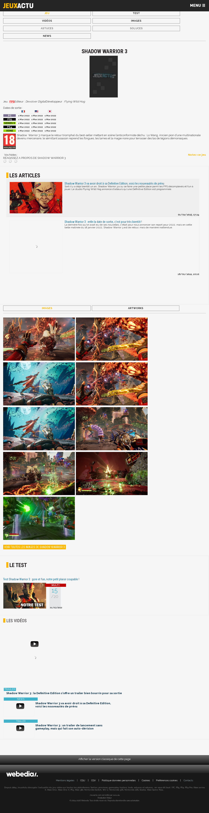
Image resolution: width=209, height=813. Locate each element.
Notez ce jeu (197, 154)
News (47, 36)
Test (136, 13)
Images (136, 20)
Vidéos (47, 20)
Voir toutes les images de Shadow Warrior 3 (34, 547)
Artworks (135, 308)
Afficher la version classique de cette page (104, 759)
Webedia (116, 795)
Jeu (47, 13)
